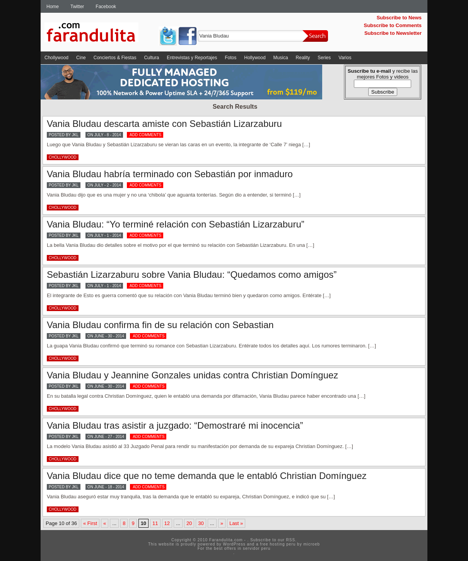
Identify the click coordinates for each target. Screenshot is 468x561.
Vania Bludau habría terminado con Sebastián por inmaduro (170, 174)
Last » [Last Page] (236, 523)
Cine (81, 57)
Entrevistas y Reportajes (192, 57)
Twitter (77, 6)
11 (155, 523)
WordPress (234, 544)
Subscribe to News (399, 18)
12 (167, 523)
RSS (290, 540)
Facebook (106, 6)
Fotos (230, 57)
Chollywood (56, 57)
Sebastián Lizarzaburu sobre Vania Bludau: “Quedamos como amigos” (191, 274)
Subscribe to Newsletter (393, 33)
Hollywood (254, 57)
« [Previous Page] (104, 523)
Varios (344, 57)
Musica (280, 57)
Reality (303, 57)
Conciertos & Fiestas (115, 57)
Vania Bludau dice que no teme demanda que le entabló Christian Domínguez (207, 475)
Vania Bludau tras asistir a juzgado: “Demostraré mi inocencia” (175, 425)
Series (324, 57)
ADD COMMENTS (145, 135)
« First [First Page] (90, 523)
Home (52, 6)
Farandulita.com (100, 33)
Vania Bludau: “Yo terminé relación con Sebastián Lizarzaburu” (175, 224)
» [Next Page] (221, 523)
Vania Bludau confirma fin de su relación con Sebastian (160, 325)
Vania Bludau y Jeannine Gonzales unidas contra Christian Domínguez (192, 375)
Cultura (151, 57)
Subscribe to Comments (393, 25)
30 (200, 523)
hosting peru (282, 544)
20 (189, 523)
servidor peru (256, 548)
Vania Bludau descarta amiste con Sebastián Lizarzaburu (164, 123)
